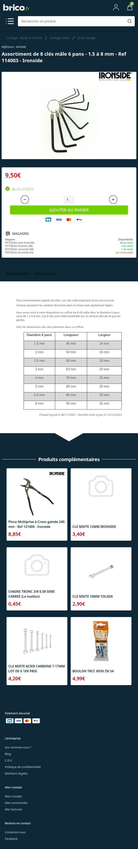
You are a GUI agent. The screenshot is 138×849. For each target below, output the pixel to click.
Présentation (18, 273)
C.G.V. (8, 760)
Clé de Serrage (86, 38)
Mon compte (13, 796)
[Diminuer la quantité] (25, 199)
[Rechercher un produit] (72, 21)
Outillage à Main (60, 38)
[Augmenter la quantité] (113, 199)
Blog (8, 754)
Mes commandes (16, 803)
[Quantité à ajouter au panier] (69, 199)
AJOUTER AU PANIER (69, 210)
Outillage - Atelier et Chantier (24, 38)
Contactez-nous (15, 832)
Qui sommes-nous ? (18, 747)
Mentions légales (16, 773)
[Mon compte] (116, 7)
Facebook (11, 839)
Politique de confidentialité (23, 767)
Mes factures (13, 809)
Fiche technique (49, 273)
